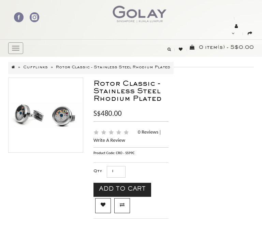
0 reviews (149, 132)
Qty (97, 171)
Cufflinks (35, 67)
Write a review (109, 140)
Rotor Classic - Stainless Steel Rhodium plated (113, 67)
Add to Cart (122, 190)
